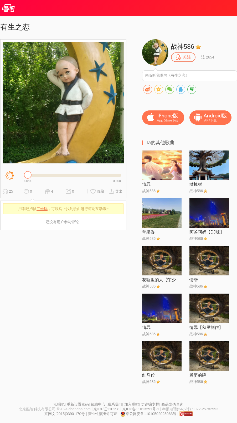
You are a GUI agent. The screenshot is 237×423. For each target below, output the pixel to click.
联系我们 (114, 404)
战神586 (182, 46)
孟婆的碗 (197, 375)
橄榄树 (195, 184)
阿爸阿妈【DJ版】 (206, 232)
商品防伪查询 (172, 404)
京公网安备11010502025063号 (148, 414)
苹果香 (148, 232)
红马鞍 (148, 375)
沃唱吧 (59, 404)
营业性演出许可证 (102, 414)
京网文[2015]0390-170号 (64, 414)
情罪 (146, 184)
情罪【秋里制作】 (206, 327)
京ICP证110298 (106, 409)
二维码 (42, 209)
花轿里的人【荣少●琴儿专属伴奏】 (162, 280)
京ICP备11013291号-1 (140, 409)
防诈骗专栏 (150, 404)
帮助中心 (98, 404)
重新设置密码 (78, 404)
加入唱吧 (131, 404)
